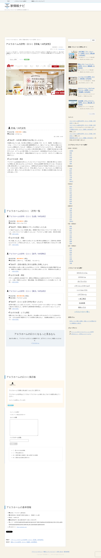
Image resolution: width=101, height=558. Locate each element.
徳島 (71, 237)
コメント (24, 59)
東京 (71, 179)
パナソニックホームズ (82, 286)
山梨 (71, 195)
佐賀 (71, 250)
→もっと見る (92, 113)
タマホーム (82, 277)
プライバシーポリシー (37, 551)
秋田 (71, 159)
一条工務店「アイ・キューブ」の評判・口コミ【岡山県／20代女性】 (86, 53)
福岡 (71, 248)
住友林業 (82, 303)
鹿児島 (71, 261)
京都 (71, 212)
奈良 (71, 219)
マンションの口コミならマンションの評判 (82, 332)
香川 (71, 239)
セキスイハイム (82, 273)
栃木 (71, 170)
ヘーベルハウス (82, 290)
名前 (36, 438)
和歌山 (71, 221)
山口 (71, 235)
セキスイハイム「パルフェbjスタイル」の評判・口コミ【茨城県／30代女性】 (86, 90)
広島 (71, 232)
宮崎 (71, 259)
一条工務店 (82, 299)
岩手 (71, 155)
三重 (71, 208)
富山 (71, 188)
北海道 (71, 150)
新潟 (71, 186)
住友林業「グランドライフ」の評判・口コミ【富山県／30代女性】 (86, 102)
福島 (71, 163)
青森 (71, 153)
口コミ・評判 (13, 59)
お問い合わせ (59, 551)
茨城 (71, 168)
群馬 (71, 173)
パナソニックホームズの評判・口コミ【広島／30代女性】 (27, 539)
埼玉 (71, 175)
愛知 (71, 203)
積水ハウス (82, 307)
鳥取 (71, 226)
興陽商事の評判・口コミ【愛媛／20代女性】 (81, 138)
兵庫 (71, 217)
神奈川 (71, 181)
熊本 (71, 254)
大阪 (71, 215)
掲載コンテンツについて (38, 1)
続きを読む (15, 234)
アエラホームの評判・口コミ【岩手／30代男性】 (27, 254)
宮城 (71, 157)
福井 (71, 193)
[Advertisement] (50, 23)
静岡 (71, 201)
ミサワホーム (82, 294)
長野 (71, 197)
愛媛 (71, 241)
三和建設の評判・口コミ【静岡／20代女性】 (81, 129)
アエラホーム (61, 49)
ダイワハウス (82, 281)
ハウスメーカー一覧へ (82, 312)
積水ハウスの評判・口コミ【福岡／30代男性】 (24, 542)
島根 (71, 228)
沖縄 (71, 263)
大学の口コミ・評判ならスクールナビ (81, 334)
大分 (71, 257)
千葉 (71, 177)
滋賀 (71, 210)
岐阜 (71, 199)
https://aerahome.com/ (22, 527)
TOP (8, 1)
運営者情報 (66, 551)
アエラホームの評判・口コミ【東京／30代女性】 (27, 291)
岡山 (71, 230)
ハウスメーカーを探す (20, 1)
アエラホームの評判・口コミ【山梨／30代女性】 (27, 216)
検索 (93, 40)
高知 (71, 243)
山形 (71, 161)
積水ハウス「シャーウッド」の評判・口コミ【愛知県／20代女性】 (86, 66)
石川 (71, 190)
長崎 (71, 252)
